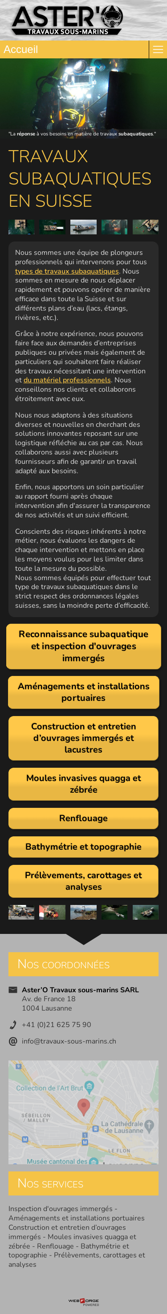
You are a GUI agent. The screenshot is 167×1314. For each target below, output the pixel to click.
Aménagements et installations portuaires (76, 1218)
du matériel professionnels (67, 380)
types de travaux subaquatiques (67, 271)
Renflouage (55, 1246)
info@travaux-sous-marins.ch (69, 1041)
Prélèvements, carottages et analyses (76, 1259)
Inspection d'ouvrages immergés (60, 1209)
